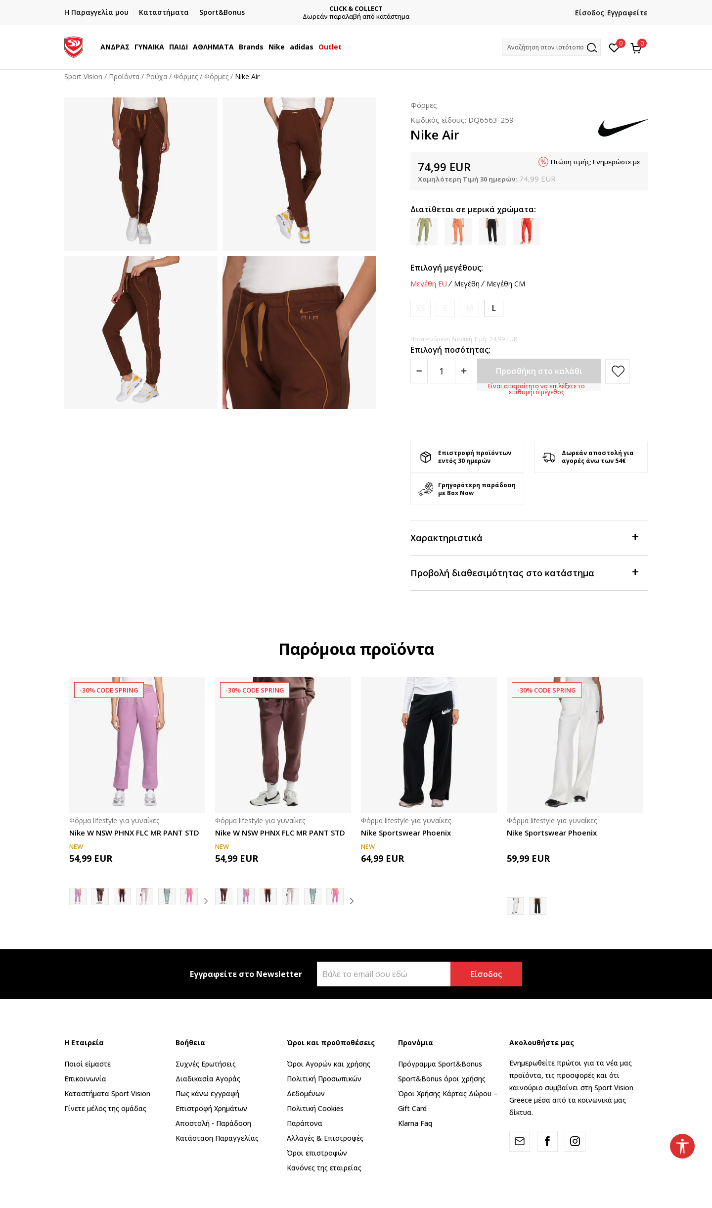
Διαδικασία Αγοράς (208, 1078)
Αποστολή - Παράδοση (213, 1123)
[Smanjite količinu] (419, 371)
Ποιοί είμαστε (87, 1064)
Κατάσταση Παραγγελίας (217, 1138)
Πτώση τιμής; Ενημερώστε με (595, 161)
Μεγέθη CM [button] (506, 284)
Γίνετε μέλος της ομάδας (105, 1108)
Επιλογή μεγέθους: (446, 267)
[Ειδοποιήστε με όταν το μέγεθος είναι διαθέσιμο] (420, 308)
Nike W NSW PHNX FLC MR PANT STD (134, 832)
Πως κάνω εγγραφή (207, 1093)
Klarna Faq (415, 1123)
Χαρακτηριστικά (524, 537)
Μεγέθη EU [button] (428, 284)
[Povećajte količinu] (463, 371)
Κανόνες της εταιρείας (324, 1167)
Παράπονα (304, 1123)
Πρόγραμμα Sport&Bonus (440, 1064)
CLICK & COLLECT (359, 8)
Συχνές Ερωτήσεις (206, 1064)
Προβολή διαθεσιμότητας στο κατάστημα (524, 572)
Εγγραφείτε (627, 12)
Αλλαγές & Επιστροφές (325, 1138)
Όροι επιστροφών (317, 1153)
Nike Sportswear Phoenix (406, 832)
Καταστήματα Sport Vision (107, 1093)
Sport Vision (83, 76)
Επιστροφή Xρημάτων (211, 1108)
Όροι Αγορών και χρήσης (328, 1064)
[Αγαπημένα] (614, 47)
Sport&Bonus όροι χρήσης (442, 1078)
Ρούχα (156, 76)
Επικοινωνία (85, 1078)
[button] (551, 47)
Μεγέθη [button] (467, 284)
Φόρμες (186, 76)
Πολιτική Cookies (315, 1108)
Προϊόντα (124, 76)
